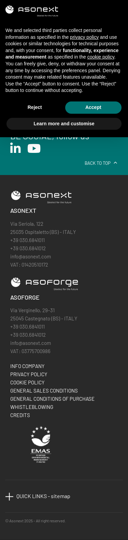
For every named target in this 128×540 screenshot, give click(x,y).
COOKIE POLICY (27, 382)
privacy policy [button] (84, 37)
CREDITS (20, 415)
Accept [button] (93, 107)
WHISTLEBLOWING (31, 407)
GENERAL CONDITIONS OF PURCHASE (52, 399)
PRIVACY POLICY (28, 374)
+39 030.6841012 (28, 248)
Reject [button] (35, 107)
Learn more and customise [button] (63, 123)
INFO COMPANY (27, 366)
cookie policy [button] (100, 57)
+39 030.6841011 (27, 240)
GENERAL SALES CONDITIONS (44, 390)
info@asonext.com (30, 256)
